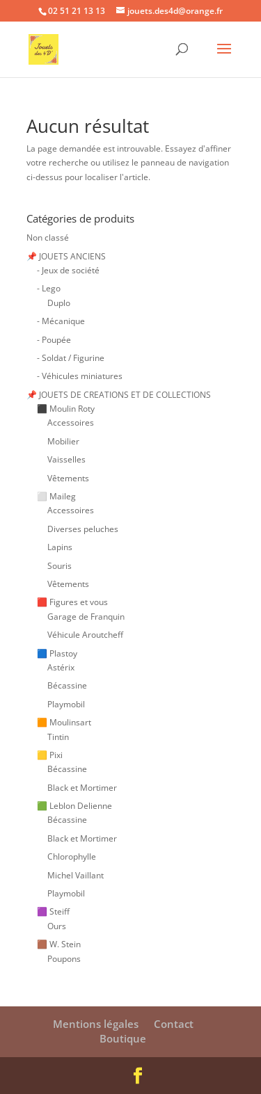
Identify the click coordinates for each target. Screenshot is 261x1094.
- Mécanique (61, 321)
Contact (173, 1024)
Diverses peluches (82, 529)
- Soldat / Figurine (70, 358)
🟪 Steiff (53, 911)
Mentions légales (96, 1024)
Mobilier (63, 441)
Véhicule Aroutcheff (85, 635)
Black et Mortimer (82, 788)
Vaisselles (66, 459)
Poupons (64, 959)
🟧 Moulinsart (64, 722)
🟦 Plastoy (57, 653)
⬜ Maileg (56, 496)
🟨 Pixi (50, 755)
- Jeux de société (68, 270)
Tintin (58, 737)
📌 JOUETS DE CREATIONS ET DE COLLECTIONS (118, 395)
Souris (59, 566)
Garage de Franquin (86, 616)
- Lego (49, 288)
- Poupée (54, 340)
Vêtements (68, 478)
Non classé (47, 237)
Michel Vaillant (75, 875)
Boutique (123, 1038)
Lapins (59, 547)
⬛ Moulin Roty (66, 409)
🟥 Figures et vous (72, 602)
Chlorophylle (71, 856)
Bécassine (67, 685)
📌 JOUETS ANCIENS (66, 256)
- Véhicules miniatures (79, 376)
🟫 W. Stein (59, 944)
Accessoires (70, 422)
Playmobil (66, 704)
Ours (56, 926)
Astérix (60, 667)
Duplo (58, 303)
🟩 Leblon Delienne (74, 806)
